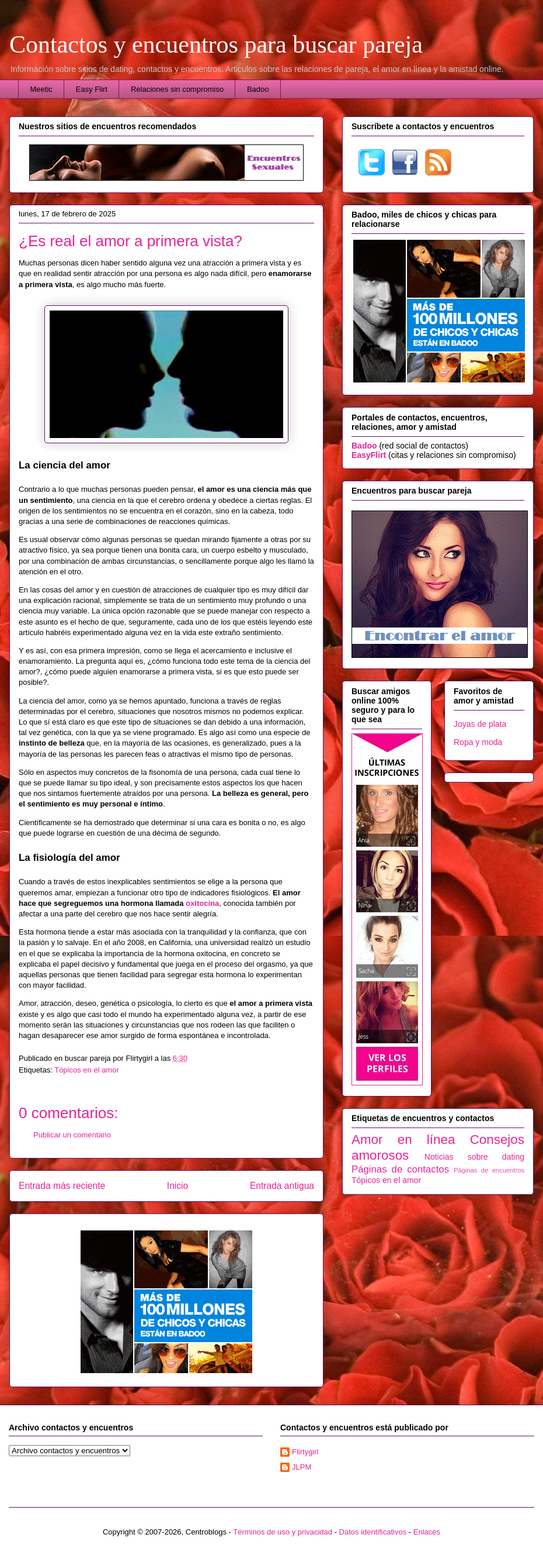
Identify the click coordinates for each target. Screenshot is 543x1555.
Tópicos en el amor (86, 1070)
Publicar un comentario (72, 1134)
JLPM (301, 1467)
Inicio (177, 1186)
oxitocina (202, 903)
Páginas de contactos (400, 1169)
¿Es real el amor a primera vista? (130, 241)
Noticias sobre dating (474, 1156)
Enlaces (426, 1532)
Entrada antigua (282, 1186)
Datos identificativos (373, 1532)
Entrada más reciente (62, 1186)
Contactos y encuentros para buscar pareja (216, 44)
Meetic (41, 89)
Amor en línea (403, 1139)
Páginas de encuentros (489, 1170)
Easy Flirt (91, 89)
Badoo (258, 89)
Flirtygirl (305, 1451)
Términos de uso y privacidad (282, 1532)
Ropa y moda (478, 742)
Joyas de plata (480, 724)
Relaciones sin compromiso (177, 89)
